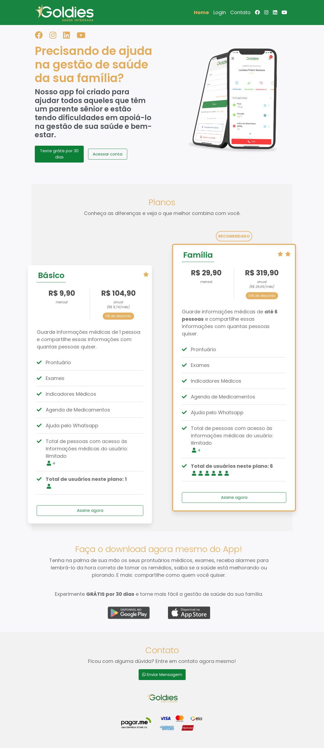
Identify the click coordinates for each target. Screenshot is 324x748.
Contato (240, 12)
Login (219, 12)
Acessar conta (107, 154)
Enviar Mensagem (162, 674)
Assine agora (83, 510)
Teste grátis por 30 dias (59, 154)
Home (201, 12)
